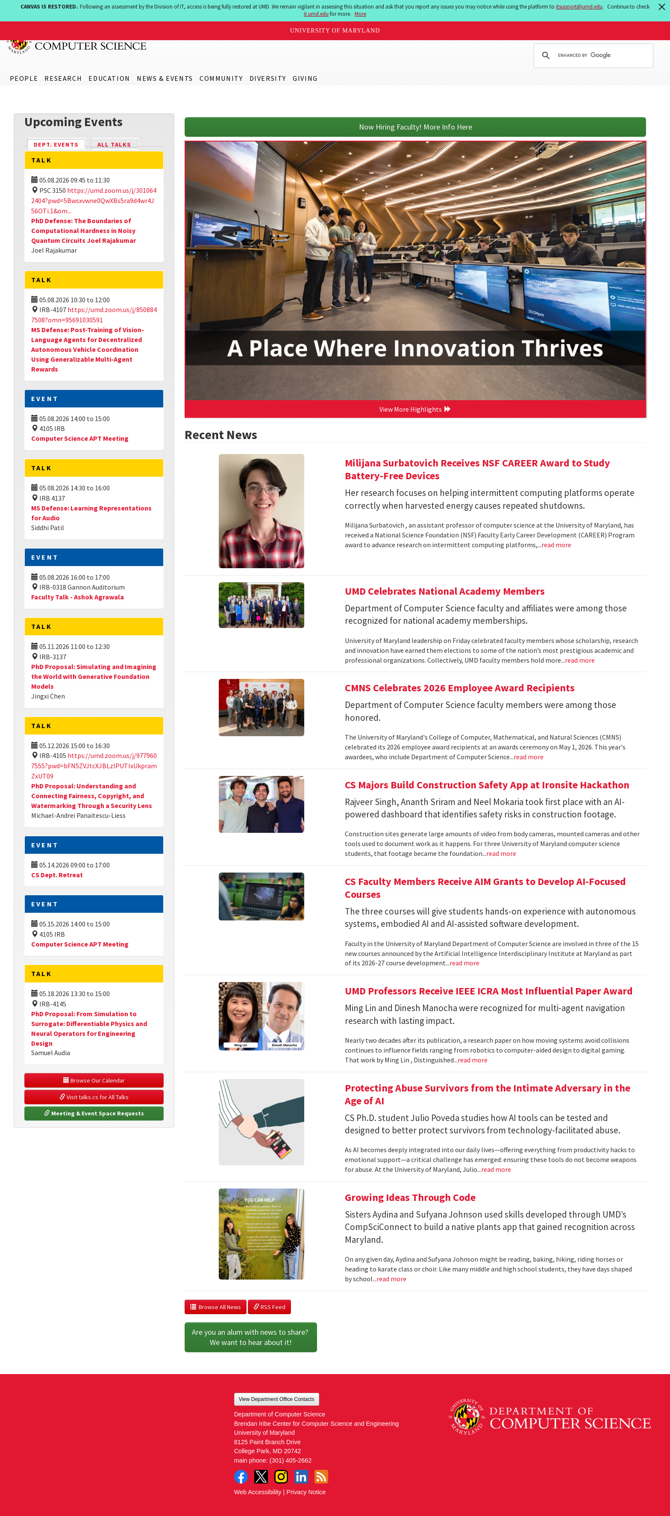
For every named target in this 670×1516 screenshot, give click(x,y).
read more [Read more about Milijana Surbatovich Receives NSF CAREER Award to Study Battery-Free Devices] (556, 544)
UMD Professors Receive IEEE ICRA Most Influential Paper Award (489, 990)
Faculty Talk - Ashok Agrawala (77, 597)
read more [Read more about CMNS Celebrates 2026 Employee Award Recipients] (529, 756)
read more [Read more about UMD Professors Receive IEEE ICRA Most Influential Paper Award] (473, 1060)
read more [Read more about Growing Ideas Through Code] (391, 1278)
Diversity (268, 78)
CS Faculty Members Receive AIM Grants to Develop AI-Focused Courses (485, 888)
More (360, 14)
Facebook (241, 1477)
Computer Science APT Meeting (80, 438)
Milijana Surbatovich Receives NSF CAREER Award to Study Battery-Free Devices (477, 469)
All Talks (114, 144)
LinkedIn (301, 1477)
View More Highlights (415, 409)
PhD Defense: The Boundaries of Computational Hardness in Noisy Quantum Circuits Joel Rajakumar (83, 230)
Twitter (261, 1477)
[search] (592, 55)
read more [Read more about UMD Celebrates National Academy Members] (580, 660)
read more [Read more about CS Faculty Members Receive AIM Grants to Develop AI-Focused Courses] (464, 963)
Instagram (281, 1477)
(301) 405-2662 (290, 1460)
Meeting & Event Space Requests (94, 1113)
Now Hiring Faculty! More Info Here (415, 127)
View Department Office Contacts (276, 1399)
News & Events (165, 78)
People (24, 78)
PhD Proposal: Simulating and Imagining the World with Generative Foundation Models (93, 676)
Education (109, 78)
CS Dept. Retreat (57, 874)
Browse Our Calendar (94, 1080)
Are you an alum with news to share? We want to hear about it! (251, 1337)
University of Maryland (335, 30)
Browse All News (215, 1307)
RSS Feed (269, 1307)
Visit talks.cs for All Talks (94, 1097)
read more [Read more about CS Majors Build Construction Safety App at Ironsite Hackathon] (501, 853)
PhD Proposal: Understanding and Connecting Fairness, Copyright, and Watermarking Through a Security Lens (91, 796)
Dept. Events (60, 143)
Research (63, 78)
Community (221, 78)
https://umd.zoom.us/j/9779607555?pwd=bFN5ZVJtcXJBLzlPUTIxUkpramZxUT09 (94, 765)
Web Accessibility (258, 1492)
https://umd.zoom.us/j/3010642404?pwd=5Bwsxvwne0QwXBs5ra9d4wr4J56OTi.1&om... (93, 200)
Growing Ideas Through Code (410, 1197)
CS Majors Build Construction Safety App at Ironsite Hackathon (487, 784)
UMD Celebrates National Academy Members (445, 591)
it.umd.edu (316, 14)
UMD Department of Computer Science (76, 41)
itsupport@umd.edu (579, 6)
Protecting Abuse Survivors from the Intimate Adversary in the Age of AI (487, 1094)
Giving (305, 78)
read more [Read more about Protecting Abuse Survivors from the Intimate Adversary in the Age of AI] (496, 1169)
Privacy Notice (306, 1492)
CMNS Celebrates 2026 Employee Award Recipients (460, 687)
